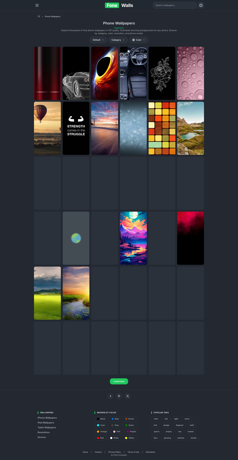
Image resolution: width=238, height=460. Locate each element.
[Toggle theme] (201, 5)
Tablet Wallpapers (47, 427)
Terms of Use (133, 452)
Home (85, 452)
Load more (119, 381)
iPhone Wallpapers (47, 417)
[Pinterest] (119, 396)
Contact (98, 452)
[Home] (39, 16)
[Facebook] (110, 396)
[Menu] (37, 5)
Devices (42, 437)
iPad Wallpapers (46, 422)
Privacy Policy (114, 452)
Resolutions (44, 432)
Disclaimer (150, 452)
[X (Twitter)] (127, 396)
